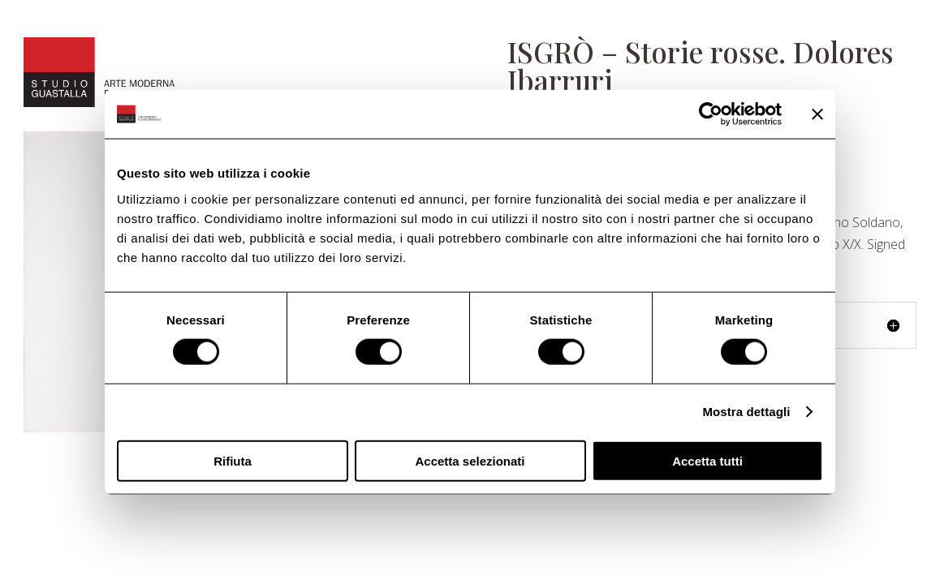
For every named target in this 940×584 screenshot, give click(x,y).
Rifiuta (232, 460)
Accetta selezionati (469, 460)
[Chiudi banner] (817, 114)
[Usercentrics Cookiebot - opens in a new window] (711, 114)
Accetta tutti (707, 460)
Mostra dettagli (746, 412)
